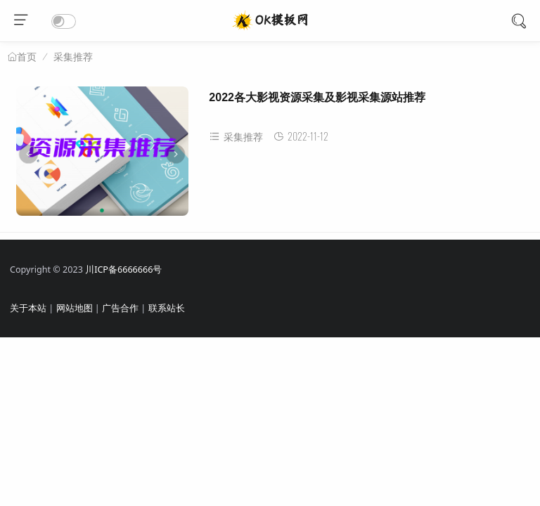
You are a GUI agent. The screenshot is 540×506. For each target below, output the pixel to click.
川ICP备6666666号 (123, 269)
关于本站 (28, 308)
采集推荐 (73, 56)
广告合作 (120, 308)
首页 (27, 57)
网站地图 (74, 308)
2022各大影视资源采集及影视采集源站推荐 (317, 97)
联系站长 (166, 308)
